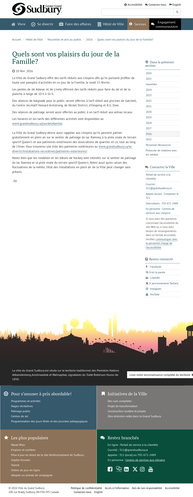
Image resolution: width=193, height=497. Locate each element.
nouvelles (151, 84)
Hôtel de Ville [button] (111, 24)
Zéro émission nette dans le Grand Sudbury (134, 416)
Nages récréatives (22, 406)
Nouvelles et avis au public (64, 39)
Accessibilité (135, 4)
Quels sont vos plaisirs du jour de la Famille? (125, 39)
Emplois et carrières (23, 450)
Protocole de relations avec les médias (161, 152)
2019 (149, 117)
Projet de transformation (123, 406)
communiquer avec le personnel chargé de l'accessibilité (162, 243)
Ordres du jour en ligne (25, 470)
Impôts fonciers (20, 460)
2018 (149, 123)
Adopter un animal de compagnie (31, 475)
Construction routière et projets (127, 411)
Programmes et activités (25, 401)
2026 (149, 73)
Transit (15, 465)
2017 (149, 128)
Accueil (16, 39)
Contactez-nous (157, 4)
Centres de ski (19, 416)
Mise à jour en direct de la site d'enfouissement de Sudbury (47, 455)
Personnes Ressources (158, 145)
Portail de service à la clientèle (139, 445)
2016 (89, 39)
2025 (149, 78)
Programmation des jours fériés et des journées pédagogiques (49, 421)
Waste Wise (18, 445)
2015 (149, 139)
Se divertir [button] (42, 24)
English (176, 4)
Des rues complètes (120, 401)
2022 (149, 101)
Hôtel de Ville (34, 39)
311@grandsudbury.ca (133, 450)
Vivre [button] (18, 24)
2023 (149, 95)
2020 (149, 112)
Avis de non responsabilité (147, 488)
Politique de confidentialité (86, 488)
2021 (149, 106)
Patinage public (20, 411)
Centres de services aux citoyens (145, 460)
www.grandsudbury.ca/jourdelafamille (37, 124)
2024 (149, 90)
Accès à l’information (117, 488)
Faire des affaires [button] (75, 24)
